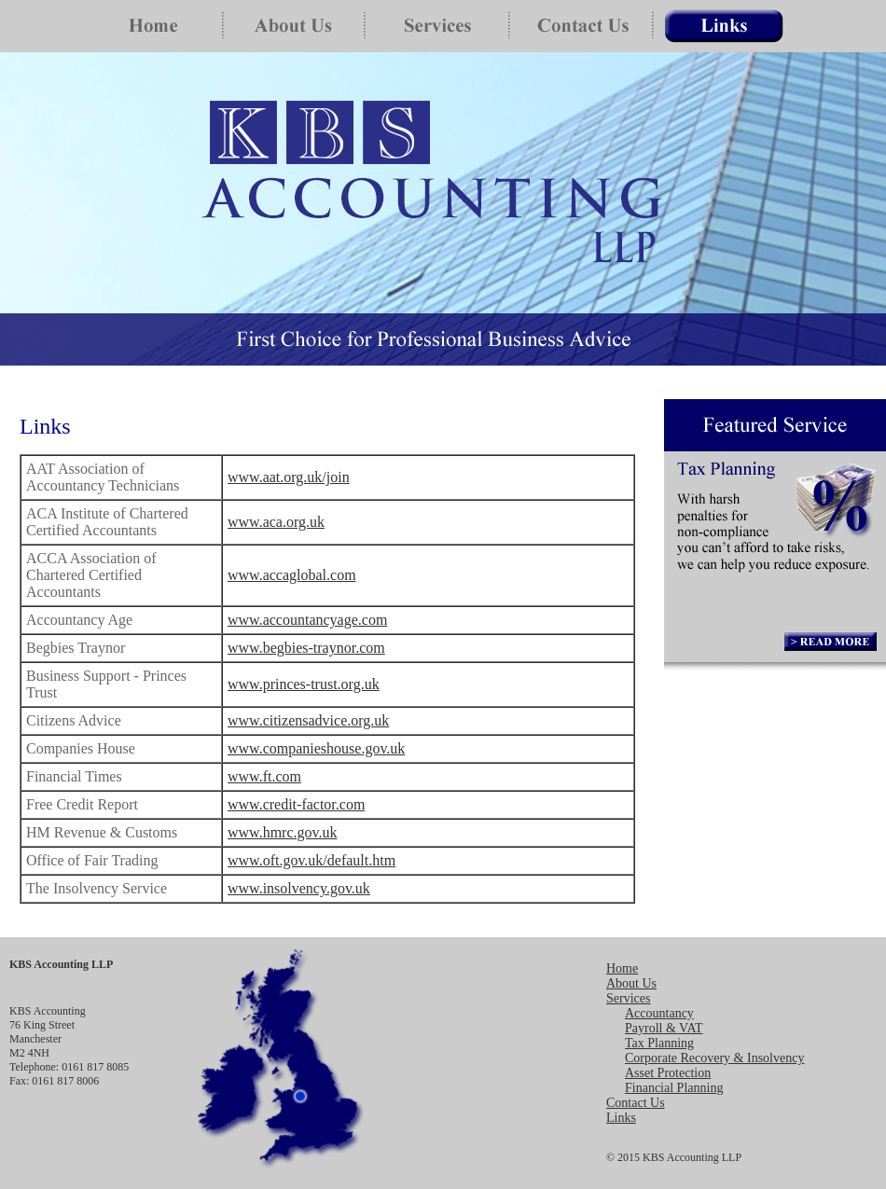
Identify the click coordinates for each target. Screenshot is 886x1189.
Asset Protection (668, 1073)
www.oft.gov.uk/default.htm (311, 860)
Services (628, 998)
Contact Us (635, 1103)
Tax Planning (659, 1043)
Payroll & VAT (664, 1028)
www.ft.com (264, 776)
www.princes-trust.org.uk (304, 684)
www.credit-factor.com (296, 804)
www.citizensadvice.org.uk (308, 720)
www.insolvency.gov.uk (299, 888)
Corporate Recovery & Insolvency (714, 1058)
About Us (631, 983)
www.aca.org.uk (276, 522)
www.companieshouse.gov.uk (316, 748)
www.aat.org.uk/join (289, 477)
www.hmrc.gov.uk (282, 832)
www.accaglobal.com (292, 575)
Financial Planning (674, 1088)
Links (621, 1118)
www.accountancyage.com (307, 620)
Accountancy (659, 1013)
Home (622, 968)
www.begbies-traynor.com (306, 648)
